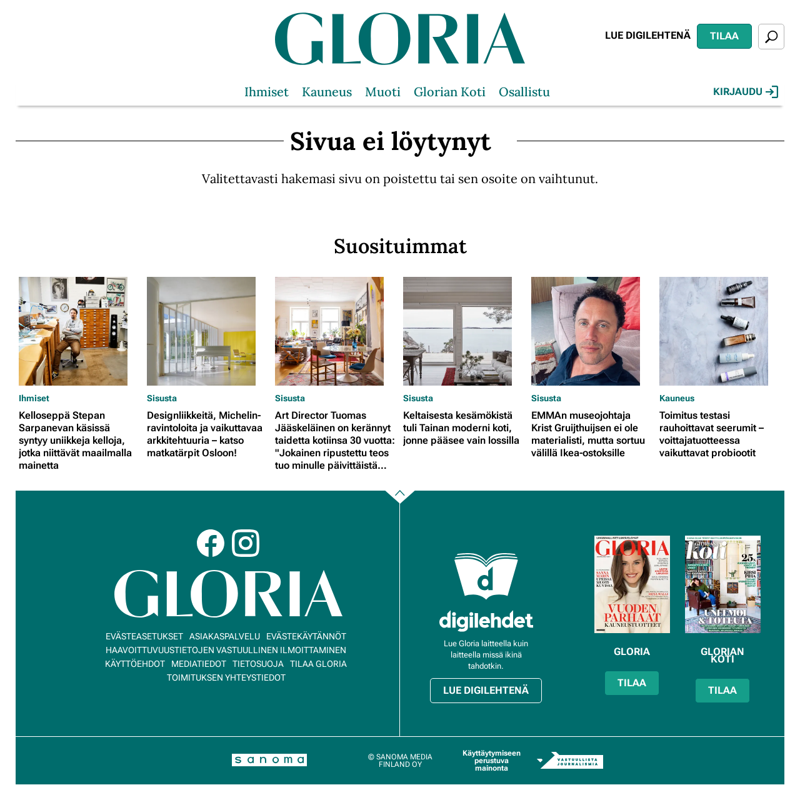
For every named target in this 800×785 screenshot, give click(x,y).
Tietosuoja (258, 664)
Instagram (245, 543)
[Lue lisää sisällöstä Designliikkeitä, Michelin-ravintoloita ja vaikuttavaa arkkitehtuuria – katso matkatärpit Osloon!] (208, 331)
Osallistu (524, 91)
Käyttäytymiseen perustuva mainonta (491, 760)
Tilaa (724, 36)
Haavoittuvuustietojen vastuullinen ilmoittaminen (226, 650)
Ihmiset (266, 91)
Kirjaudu (745, 92)
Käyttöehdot (135, 664)
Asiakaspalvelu (224, 636)
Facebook (210, 543)
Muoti (383, 91)
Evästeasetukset (144, 636)
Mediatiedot (198, 664)
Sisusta (162, 398)
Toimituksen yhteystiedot (226, 677)
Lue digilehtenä (648, 35)
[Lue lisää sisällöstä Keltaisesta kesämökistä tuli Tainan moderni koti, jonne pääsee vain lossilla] (464, 331)
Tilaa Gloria (318, 664)
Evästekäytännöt (306, 636)
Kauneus (327, 91)
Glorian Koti (450, 91)
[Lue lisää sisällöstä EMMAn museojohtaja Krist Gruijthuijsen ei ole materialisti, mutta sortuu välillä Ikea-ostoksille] (592, 331)
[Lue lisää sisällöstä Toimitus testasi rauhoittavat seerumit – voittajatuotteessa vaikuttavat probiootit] (720, 331)
